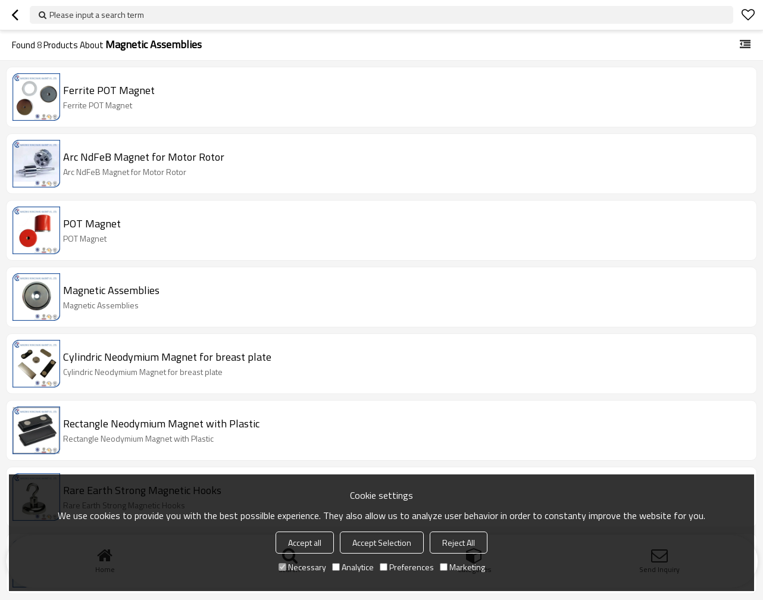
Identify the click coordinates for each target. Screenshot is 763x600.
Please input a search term (96, 14)
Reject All (458, 542)
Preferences (407, 567)
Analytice (353, 567)
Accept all (304, 542)
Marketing (462, 567)
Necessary (302, 567)
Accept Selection (381, 542)
